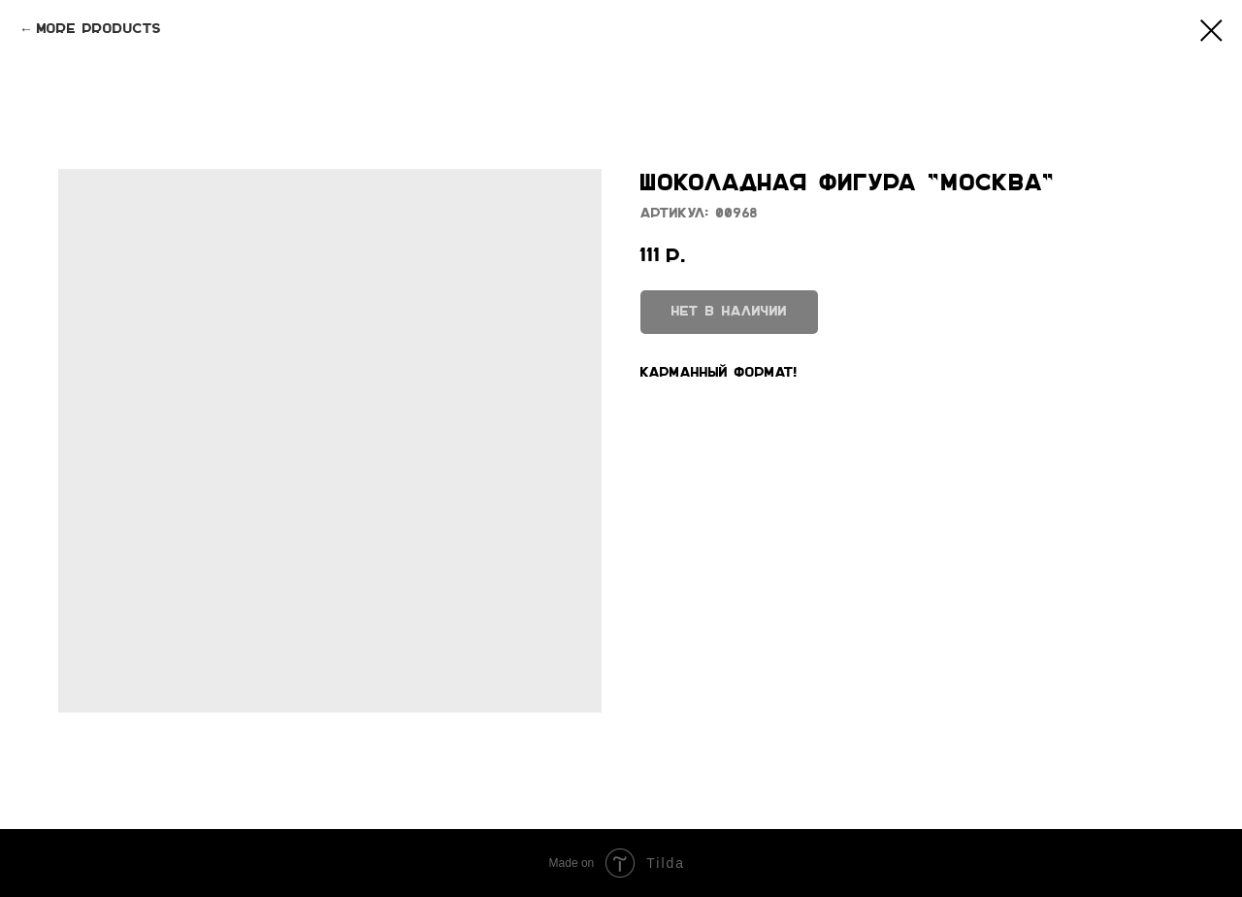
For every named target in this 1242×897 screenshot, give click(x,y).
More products (99, 29)
